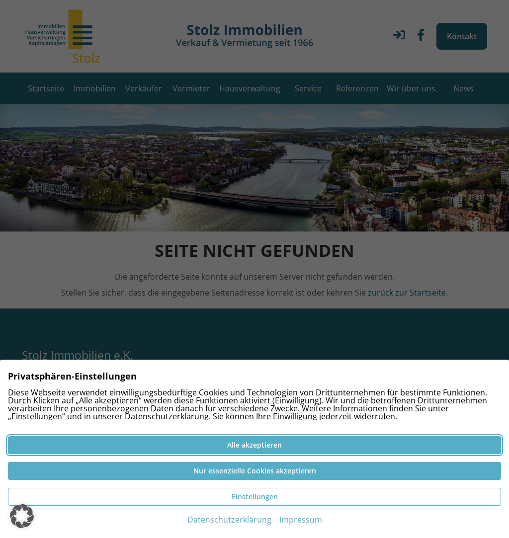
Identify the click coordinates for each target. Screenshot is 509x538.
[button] (22, 516)
